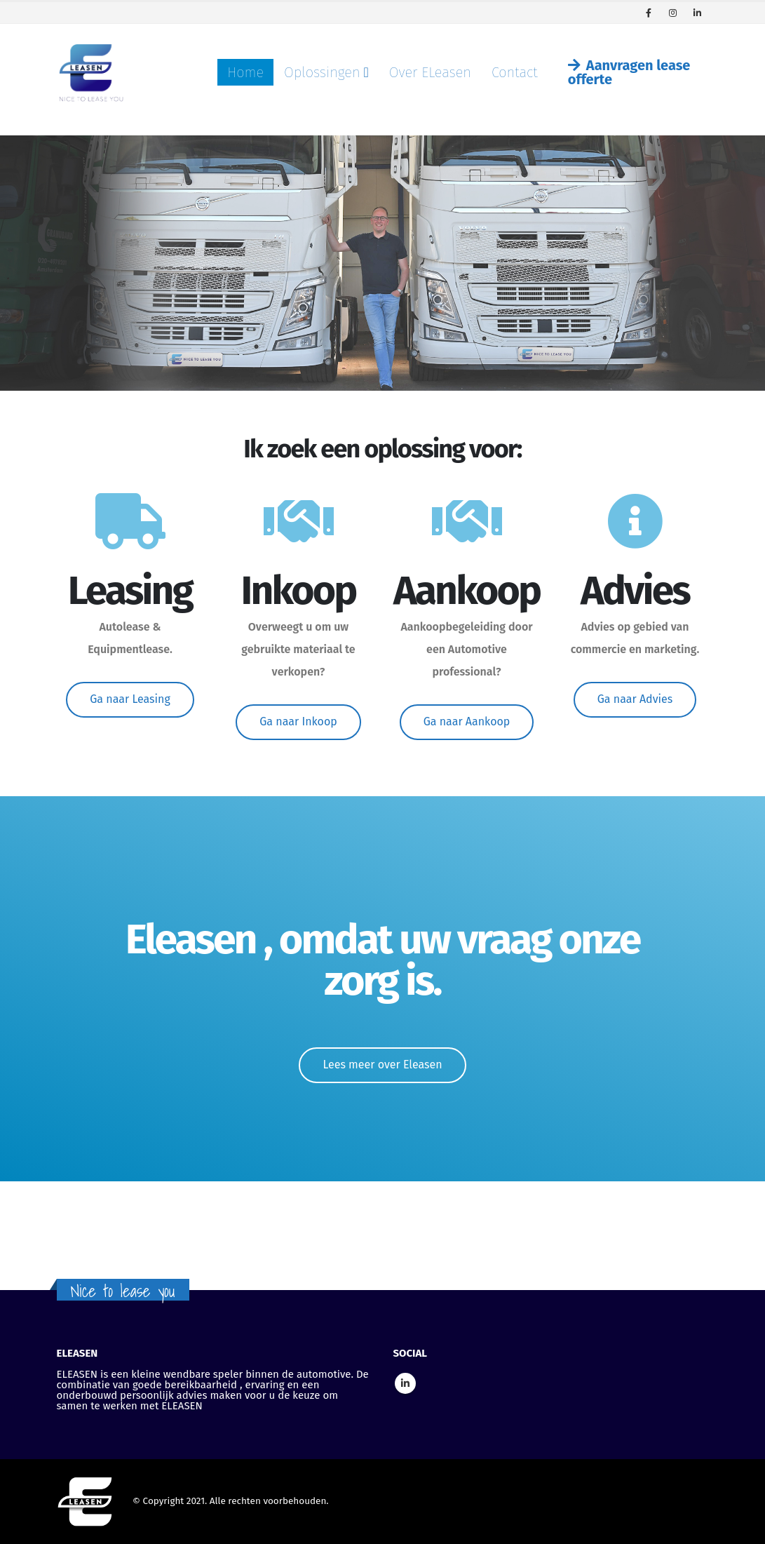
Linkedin (405, 1383)
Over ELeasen (430, 72)
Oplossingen (322, 72)
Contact (515, 72)
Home (245, 72)
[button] (130, 700)
